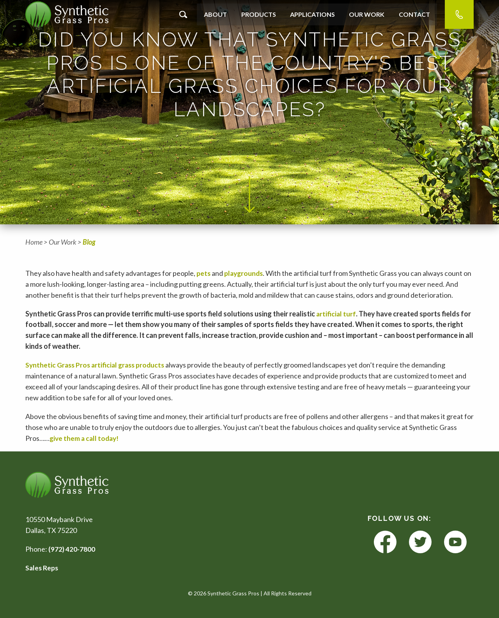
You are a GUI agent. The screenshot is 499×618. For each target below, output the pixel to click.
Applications (312, 14)
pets (203, 273)
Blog (89, 242)
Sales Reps (42, 567)
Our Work (366, 14)
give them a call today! (86, 437)
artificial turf (336, 313)
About (215, 14)
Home (33, 242)
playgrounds (245, 273)
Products (258, 14)
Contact (414, 14)
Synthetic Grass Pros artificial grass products (97, 364)
